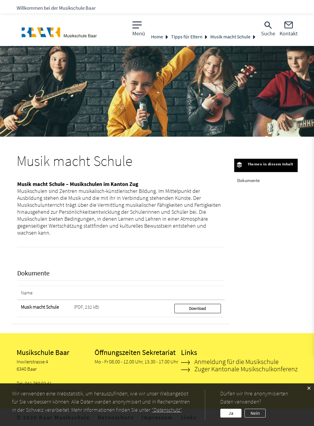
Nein (255, 413)
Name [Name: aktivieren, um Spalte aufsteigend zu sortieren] (27, 293)
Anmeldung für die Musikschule (236, 361)
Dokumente (248, 180)
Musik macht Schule (40, 307)
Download (197, 308)
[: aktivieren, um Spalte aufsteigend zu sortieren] (198, 293)
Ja (230, 413)
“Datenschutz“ (167, 409)
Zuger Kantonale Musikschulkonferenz (246, 369)
